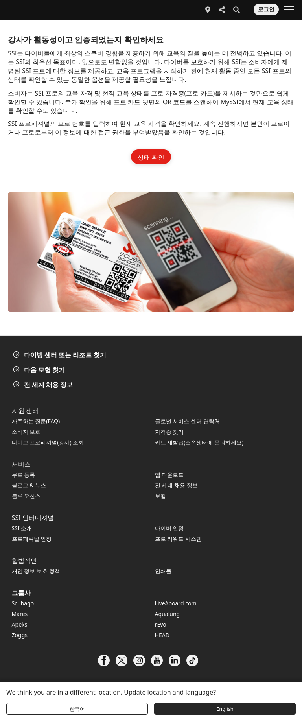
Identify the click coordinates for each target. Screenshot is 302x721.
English (225, 708)
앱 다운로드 (169, 474)
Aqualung (167, 614)
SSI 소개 (22, 528)
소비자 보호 (26, 431)
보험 (160, 496)
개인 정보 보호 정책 (36, 571)
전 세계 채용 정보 (44, 384)
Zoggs (20, 635)
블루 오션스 (26, 496)
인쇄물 (163, 571)
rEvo (160, 624)
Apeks (20, 624)
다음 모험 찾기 (40, 369)
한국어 (77, 708)
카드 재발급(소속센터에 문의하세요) (199, 442)
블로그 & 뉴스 (29, 485)
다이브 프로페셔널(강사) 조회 (48, 442)
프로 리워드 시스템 (178, 538)
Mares (20, 614)
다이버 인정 (169, 528)
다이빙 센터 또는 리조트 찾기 (60, 354)
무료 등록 (23, 474)
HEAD (162, 635)
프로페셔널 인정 (32, 538)
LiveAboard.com (176, 603)
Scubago (23, 603)
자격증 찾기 (169, 431)
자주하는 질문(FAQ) (36, 421)
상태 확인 (151, 157)
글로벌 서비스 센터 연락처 (187, 421)
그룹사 (21, 592)
